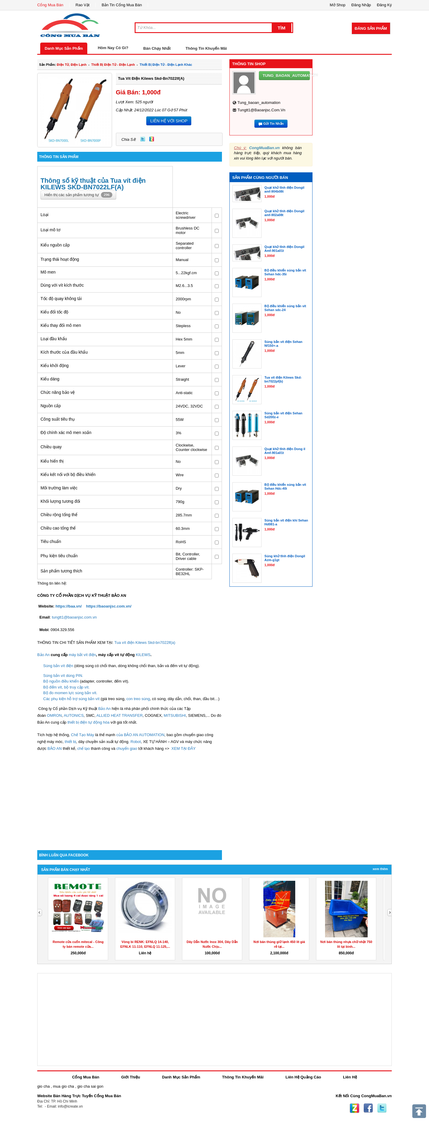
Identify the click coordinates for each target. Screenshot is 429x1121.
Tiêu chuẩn (51, 541)
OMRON (54, 715)
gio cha (43, 1086)
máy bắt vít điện (82, 654)
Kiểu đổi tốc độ (54, 312)
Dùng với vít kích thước (62, 285)
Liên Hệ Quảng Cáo (303, 1077)
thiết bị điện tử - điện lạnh (113, 64)
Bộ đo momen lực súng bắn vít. (70, 693)
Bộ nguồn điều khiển (61, 681)
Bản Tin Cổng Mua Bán (122, 5)
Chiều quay (51, 446)
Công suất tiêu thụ (58, 419)
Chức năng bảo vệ (58, 392)
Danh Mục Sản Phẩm (64, 48)
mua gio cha (63, 1086)
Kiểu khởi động (55, 365)
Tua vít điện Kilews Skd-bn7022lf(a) (151, 78)
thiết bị (70, 741)
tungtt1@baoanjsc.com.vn (74, 617)
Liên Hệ (350, 1077)
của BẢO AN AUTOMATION (140, 735)
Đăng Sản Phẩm (371, 28)
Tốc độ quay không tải (61, 298)
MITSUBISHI (175, 715)
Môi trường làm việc (59, 487)
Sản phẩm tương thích (61, 571)
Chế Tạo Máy (82, 735)
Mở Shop (338, 5)
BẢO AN (54, 748)
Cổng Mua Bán (50, 5)
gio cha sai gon (90, 1086)
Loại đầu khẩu (54, 338)
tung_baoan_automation (258, 102)
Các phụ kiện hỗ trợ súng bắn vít (72, 699)
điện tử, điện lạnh (72, 64)
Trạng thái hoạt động (60, 259)
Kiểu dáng (50, 379)
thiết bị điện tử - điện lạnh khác (166, 64)
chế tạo (83, 748)
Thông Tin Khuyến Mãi (206, 48)
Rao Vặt (83, 5)
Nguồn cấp (51, 405)
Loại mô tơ (50, 229)
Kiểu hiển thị (52, 461)
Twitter (142, 139)
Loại (45, 214)
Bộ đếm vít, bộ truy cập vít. (66, 687)
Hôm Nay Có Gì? (113, 48)
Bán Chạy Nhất (157, 48)
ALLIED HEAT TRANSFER (119, 715)
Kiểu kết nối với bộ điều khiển (68, 474)
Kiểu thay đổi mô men (61, 325)
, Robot (134, 741)
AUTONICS (74, 715)
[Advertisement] (129, 799)
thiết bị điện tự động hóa (88, 722)
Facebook (368, 1108)
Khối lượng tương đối (60, 501)
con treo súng (138, 699)
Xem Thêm (380, 869)
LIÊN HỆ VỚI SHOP (168, 120)
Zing (151, 139)
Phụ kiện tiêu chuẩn (59, 555)
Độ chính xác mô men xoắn (66, 432)
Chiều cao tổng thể (58, 528)
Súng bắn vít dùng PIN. (63, 675)
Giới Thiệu (130, 1077)
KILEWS (143, 654)
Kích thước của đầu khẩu (64, 352)
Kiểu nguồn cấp (55, 245)
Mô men (48, 272)
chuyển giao (126, 748)
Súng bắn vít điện (58, 665)
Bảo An (43, 654)
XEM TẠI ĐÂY (183, 748)
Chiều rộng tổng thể (59, 514)
